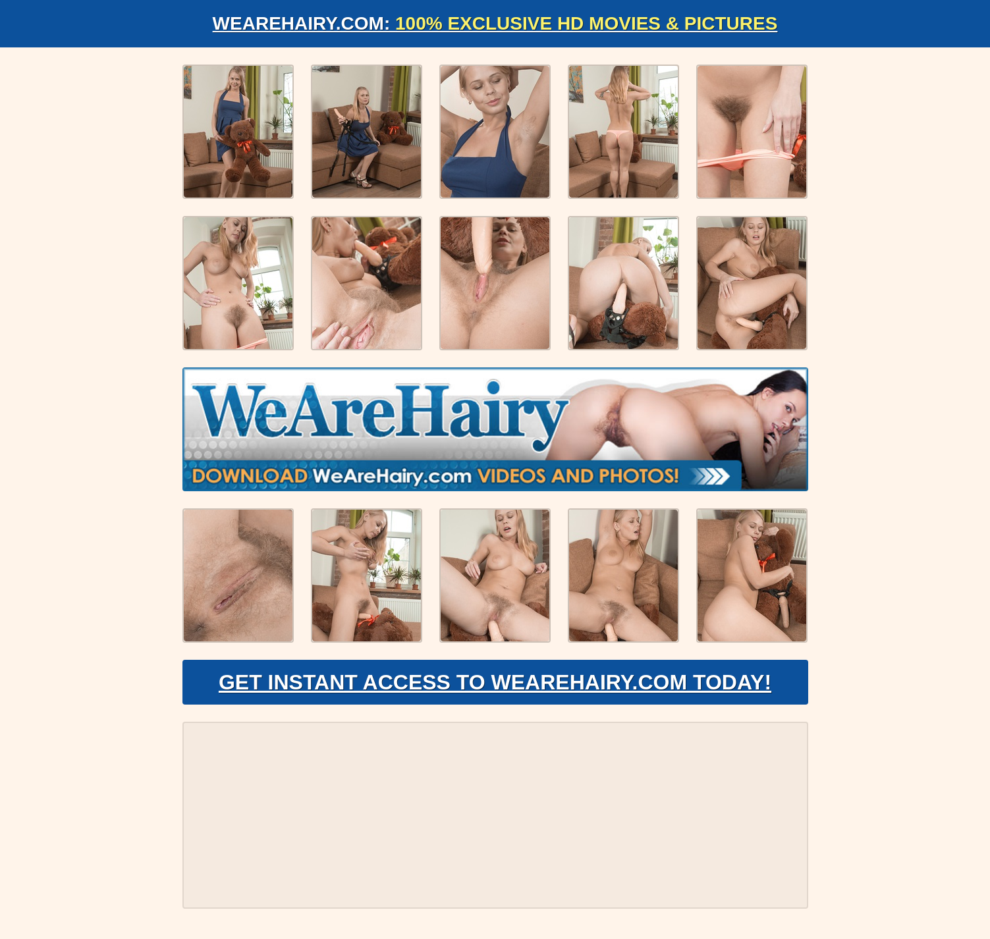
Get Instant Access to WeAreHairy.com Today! (495, 682)
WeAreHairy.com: (495, 23)
